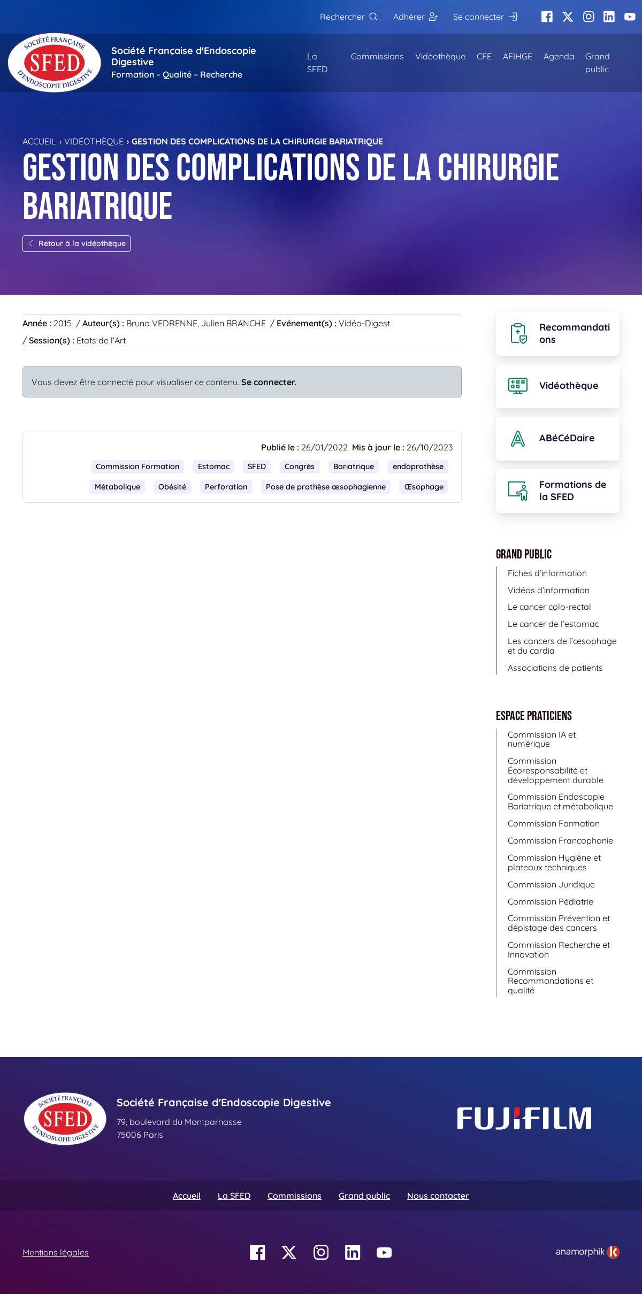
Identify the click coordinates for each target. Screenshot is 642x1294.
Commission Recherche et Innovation (559, 949)
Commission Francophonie (560, 840)
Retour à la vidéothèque (76, 243)
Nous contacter (438, 1195)
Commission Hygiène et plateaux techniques (554, 862)
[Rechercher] (348, 17)
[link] (588, 1252)
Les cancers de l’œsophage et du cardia (562, 645)
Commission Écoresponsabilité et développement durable (555, 770)
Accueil (39, 141)
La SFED (317, 62)
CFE (484, 56)
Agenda (559, 56)
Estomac (214, 466)
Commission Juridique (551, 884)
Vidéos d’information (549, 590)
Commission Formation (137, 466)
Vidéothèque (440, 56)
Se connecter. (268, 382)
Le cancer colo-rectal (549, 606)
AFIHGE (517, 56)
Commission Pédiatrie (550, 901)
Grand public (597, 62)
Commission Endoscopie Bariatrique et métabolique (560, 801)
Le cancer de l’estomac (553, 623)
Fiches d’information (547, 573)
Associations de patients (555, 667)
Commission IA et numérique (542, 739)
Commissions (377, 56)
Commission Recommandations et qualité (550, 981)
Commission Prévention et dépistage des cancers (559, 923)
